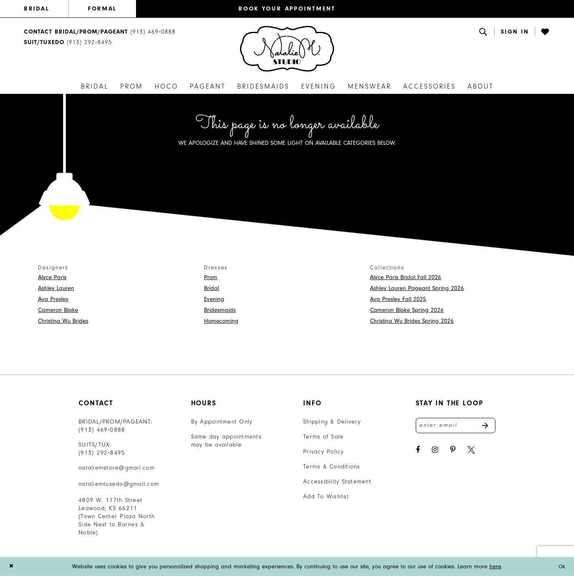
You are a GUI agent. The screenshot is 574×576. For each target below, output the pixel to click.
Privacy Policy (323, 451)
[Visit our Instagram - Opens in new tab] (435, 451)
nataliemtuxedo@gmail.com (119, 484)
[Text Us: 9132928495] (68, 42)
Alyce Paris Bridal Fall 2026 (405, 277)
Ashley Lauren (56, 288)
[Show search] (483, 31)
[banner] (287, 48)
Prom (210, 277)
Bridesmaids (220, 310)
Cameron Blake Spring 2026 (407, 310)
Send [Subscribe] (488, 426)
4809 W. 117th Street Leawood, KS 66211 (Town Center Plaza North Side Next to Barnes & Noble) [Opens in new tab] (117, 516)
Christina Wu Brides (63, 321)
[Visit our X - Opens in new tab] (471, 451)
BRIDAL (36, 8)
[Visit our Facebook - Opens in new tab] (418, 451)
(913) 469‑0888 (102, 429)
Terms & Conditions (331, 466)
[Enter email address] (456, 426)
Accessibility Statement (337, 481)
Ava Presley (53, 299)
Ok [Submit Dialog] (561, 566)
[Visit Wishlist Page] (545, 31)
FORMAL (102, 8)
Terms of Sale (323, 436)
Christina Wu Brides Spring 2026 (412, 321)
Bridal (211, 288)
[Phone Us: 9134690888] (100, 31)
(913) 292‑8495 (102, 452)
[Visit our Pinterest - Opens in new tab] (452, 451)
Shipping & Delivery (332, 421)
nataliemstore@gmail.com (117, 467)
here (495, 566)
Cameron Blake (58, 310)
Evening (214, 299)
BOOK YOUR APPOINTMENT (287, 8)
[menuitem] (46, 9)
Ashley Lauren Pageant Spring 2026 (417, 288)
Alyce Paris (52, 277)
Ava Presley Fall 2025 (398, 299)
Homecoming (221, 321)
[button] (515, 31)
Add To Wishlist (326, 496)
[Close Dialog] (12, 566)
